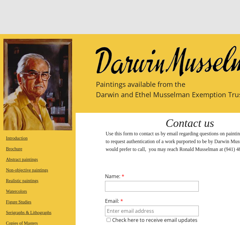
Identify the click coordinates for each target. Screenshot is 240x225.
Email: (114, 201)
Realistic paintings (22, 180)
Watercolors (16, 191)
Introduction (17, 138)
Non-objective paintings (27, 170)
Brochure (14, 149)
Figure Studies (18, 202)
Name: (114, 176)
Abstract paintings (22, 159)
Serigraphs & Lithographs (28, 212)
